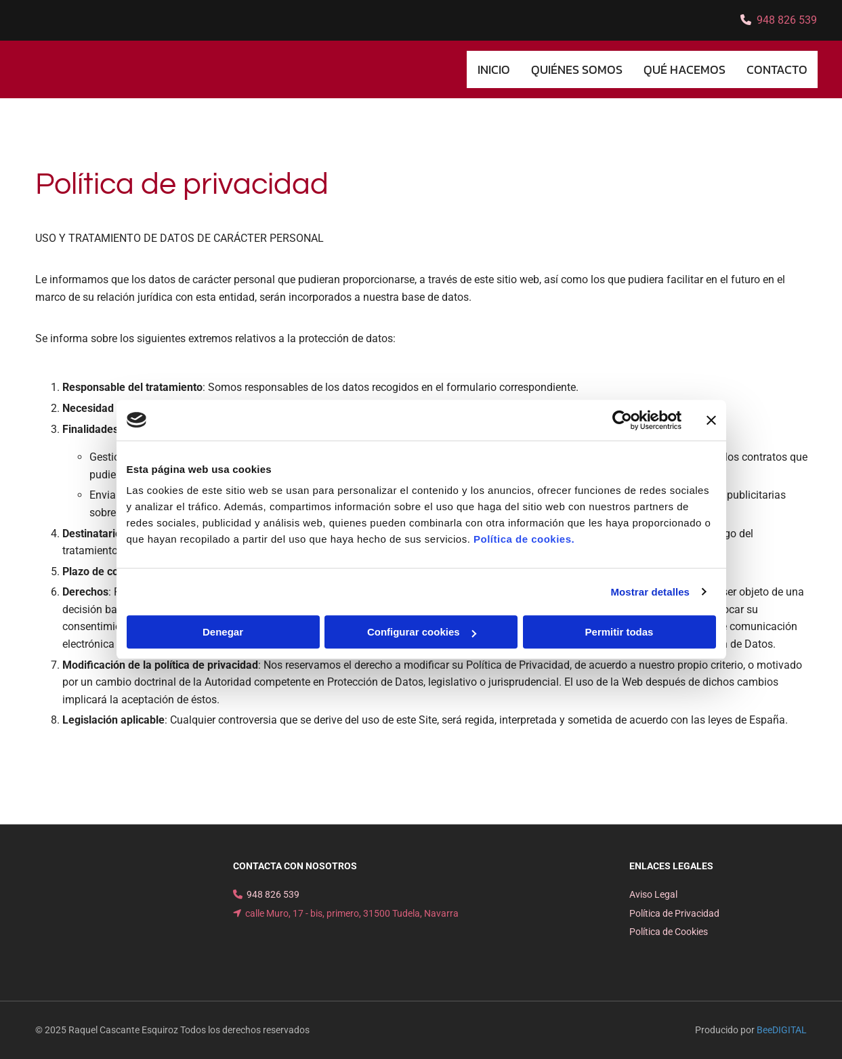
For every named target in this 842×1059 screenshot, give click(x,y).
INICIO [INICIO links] (494, 69)
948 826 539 (787, 20)
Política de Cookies (668, 931)
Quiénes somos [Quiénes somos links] (577, 69)
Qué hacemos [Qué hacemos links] (684, 69)
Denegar (223, 632)
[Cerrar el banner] (711, 420)
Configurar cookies (421, 632)
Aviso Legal (653, 894)
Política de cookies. (523, 539)
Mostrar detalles (650, 592)
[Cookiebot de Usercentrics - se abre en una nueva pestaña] (622, 420)
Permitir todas (619, 632)
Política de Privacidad (674, 913)
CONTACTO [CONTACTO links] (776, 69)
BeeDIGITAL (782, 1029)
